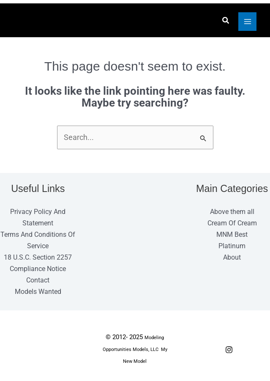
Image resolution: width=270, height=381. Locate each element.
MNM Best (232, 236)
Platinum (231, 247)
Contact (37, 282)
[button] (224, 21)
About (232, 259)
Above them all (232, 212)
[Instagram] (229, 351)
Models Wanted (38, 293)
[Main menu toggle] (246, 22)
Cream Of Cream (232, 224)
